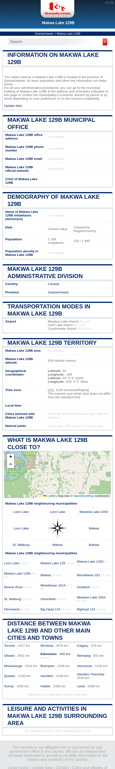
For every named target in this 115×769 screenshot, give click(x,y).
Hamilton (46, 676)
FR (112, 3)
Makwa (94, 528)
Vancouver (84, 666)
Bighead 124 (86, 609)
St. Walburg (21, 545)
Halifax (45, 686)
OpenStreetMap (84, 496)
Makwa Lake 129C (90, 561)
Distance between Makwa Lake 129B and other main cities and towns (49, 630)
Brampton (47, 666)
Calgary (82, 645)
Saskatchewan (44, 33)
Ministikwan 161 (88, 575)
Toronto (9, 645)
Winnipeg (84, 655)
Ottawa (9, 655)
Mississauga (13, 666)
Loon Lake (21, 512)
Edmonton (48, 654)
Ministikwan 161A (53, 585)
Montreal (46, 645)
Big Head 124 (50, 609)
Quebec (10, 676)
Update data (13, 106)
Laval (81, 686)
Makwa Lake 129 (52, 563)
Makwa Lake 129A (17, 573)
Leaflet (49, 496)
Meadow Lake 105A (94, 512)
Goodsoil (83, 587)
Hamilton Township (90, 674)
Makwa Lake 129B (58, 23)
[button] (10, 457)
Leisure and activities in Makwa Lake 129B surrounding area (57, 715)
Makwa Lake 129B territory (52, 342)
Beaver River (13, 587)
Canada (53, 284)
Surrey (9, 686)
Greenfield (48, 599)
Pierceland (11, 609)
